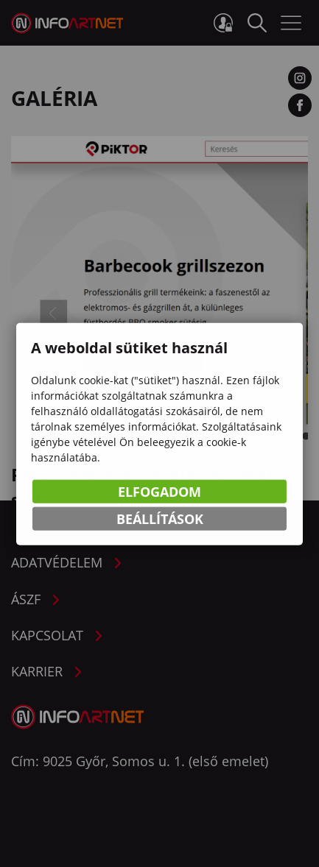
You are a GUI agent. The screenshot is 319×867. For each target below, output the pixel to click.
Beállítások (159, 519)
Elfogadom (159, 492)
